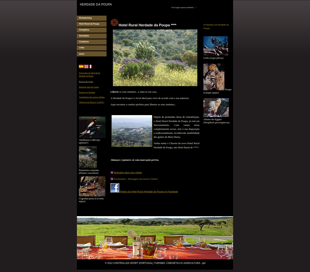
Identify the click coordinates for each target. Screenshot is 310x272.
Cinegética (84, 30)
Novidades (84, 36)
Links (81, 48)
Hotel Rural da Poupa (89, 24)
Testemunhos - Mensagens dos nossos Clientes (135, 179)
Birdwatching (85, 18)
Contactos (84, 42)
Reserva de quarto (86, 81)
